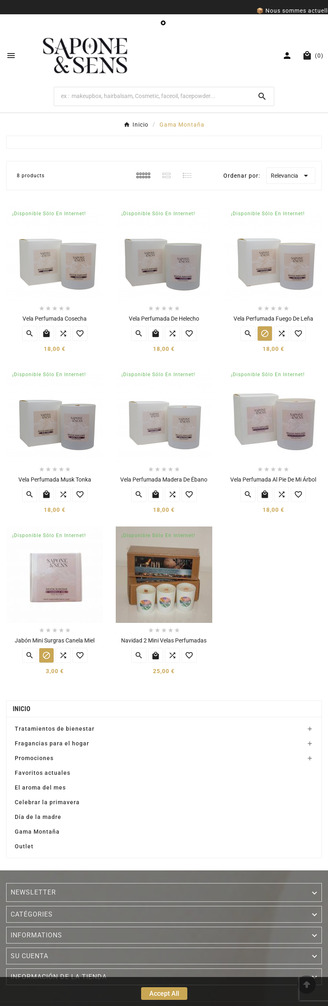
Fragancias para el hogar (52, 743)
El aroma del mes (40, 787)
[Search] (152, 96)
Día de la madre (38, 817)
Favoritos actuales (42, 773)
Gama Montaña (37, 831)
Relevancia (291, 176)
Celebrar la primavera (47, 802)
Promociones (34, 758)
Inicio (21, 709)
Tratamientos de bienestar (54, 728)
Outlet (24, 846)
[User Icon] (288, 55)
